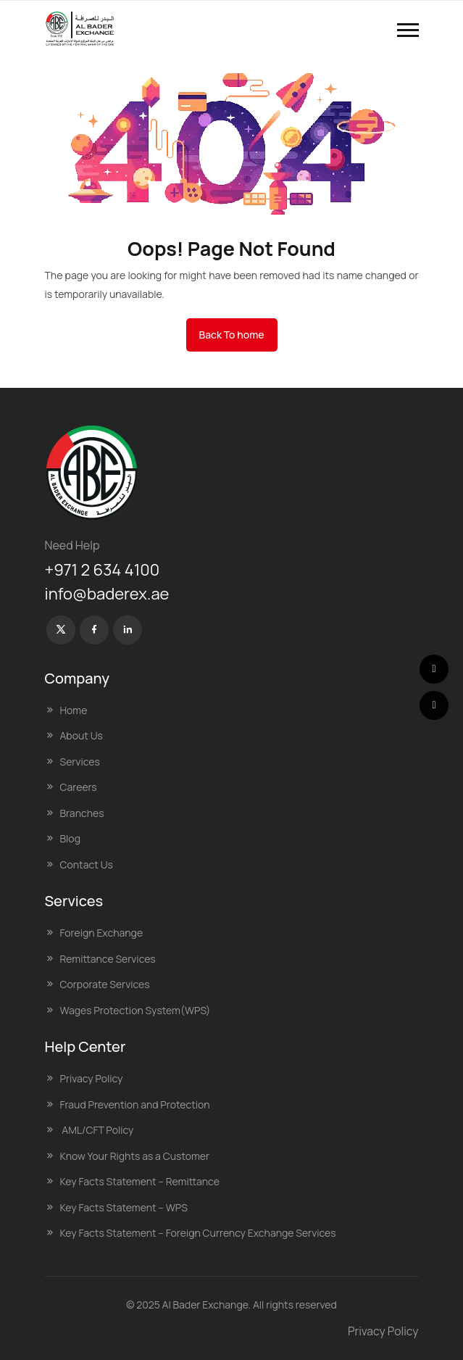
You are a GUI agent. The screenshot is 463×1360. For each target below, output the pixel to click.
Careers (78, 787)
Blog (70, 838)
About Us (81, 735)
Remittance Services (108, 959)
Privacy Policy (91, 1078)
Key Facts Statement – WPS (124, 1207)
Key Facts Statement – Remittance (140, 1181)
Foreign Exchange (101, 933)
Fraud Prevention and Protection (135, 1104)
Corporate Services (105, 984)
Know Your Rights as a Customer (135, 1156)
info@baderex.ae (107, 594)
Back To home (231, 334)
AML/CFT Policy (97, 1130)
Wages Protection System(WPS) (135, 1010)
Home (74, 710)
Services (80, 761)
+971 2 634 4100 (102, 570)
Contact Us (86, 864)
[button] (408, 30)
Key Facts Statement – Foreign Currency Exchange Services (198, 1233)
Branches (82, 813)
